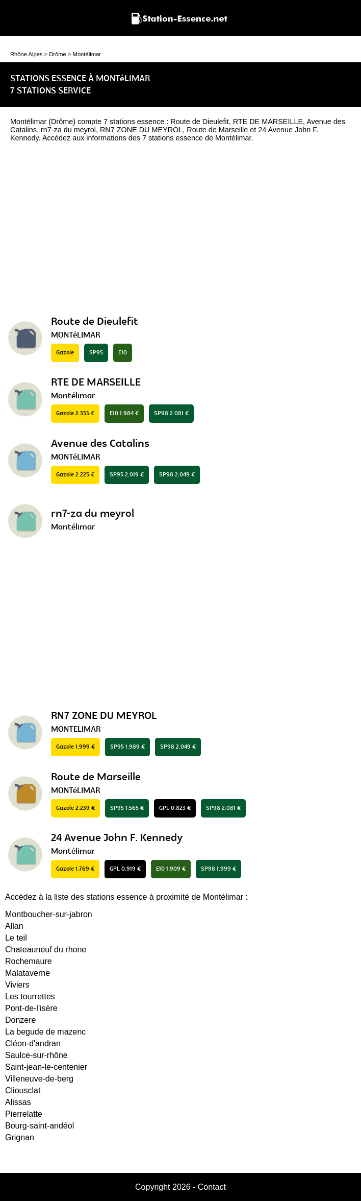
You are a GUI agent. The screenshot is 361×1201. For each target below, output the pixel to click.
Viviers (17, 984)
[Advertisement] (180, 231)
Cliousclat (22, 1090)
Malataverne (27, 973)
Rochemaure (28, 961)
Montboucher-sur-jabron (48, 914)
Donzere (20, 1020)
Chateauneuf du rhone (45, 949)
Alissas (18, 1102)
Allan (14, 926)
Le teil (16, 937)
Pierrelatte (23, 1114)
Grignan (19, 1137)
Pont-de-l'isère (31, 1008)
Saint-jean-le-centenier (46, 1067)
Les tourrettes (30, 996)
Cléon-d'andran (33, 1043)
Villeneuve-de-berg (39, 1078)
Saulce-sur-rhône (36, 1055)
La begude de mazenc (45, 1031)
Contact (212, 1187)
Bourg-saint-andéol (39, 1125)
